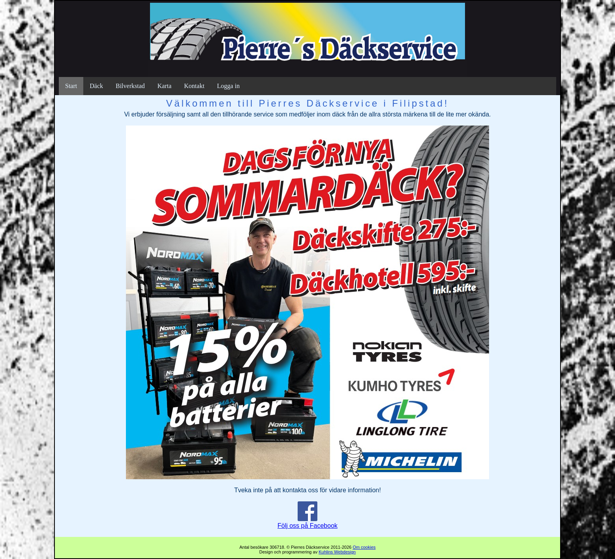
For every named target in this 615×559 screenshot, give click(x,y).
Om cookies (363, 547)
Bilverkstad (130, 86)
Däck (96, 86)
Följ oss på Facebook (308, 522)
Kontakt (194, 86)
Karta (165, 86)
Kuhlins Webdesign (337, 552)
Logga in (228, 86)
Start (71, 86)
